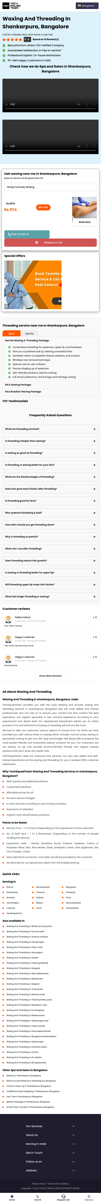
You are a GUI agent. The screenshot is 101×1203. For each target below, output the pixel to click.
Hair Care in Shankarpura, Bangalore (24, 1096)
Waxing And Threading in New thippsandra (27, 973)
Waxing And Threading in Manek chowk (26, 994)
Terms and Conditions (58, 1183)
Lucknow (11, 908)
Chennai (40, 892)
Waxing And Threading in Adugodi (23, 968)
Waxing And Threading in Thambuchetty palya (29, 999)
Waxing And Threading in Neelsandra (25, 978)
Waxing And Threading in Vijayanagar (25, 1041)
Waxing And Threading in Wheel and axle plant (29, 926)
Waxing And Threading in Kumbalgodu (25, 1010)
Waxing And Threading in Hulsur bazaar (26, 1025)
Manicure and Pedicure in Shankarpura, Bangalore (31, 1080)
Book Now (85, 222)
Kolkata (40, 897)
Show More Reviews (50, 675)
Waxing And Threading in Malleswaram (26, 1015)
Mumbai (11, 897)
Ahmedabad (72, 908)
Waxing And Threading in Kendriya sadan (27, 1046)
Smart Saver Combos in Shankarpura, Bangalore (30, 1107)
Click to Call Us (19, 234)
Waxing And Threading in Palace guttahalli (27, 963)
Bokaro (39, 902)
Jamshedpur (13, 902)
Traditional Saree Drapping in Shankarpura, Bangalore (33, 1091)
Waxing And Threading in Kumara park (25, 931)
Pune (68, 897)
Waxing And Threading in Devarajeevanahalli (29, 1031)
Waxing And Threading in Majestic (23, 984)
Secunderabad (73, 902)
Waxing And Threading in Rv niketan (24, 1057)
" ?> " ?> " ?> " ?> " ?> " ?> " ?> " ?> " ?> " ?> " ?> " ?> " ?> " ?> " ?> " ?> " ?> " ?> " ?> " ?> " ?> (50, 187)
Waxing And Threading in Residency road (27, 1005)
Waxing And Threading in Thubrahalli (25, 989)
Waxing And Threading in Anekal (22, 957)
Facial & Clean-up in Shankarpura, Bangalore (29, 1086)
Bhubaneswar (43, 887)
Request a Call (53, 242)
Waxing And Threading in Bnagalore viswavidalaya (31, 1036)
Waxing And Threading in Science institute (27, 936)
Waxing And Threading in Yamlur (22, 1052)
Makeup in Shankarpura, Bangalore (24, 1075)
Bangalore (71, 887)
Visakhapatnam (14, 913)
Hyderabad (12, 892)
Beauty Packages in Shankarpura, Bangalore (28, 1101)
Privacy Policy (38, 1183)
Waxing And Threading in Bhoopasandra (26, 1062)
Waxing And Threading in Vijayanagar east (27, 1020)
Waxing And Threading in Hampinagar (25, 942)
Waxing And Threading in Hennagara (25, 952)
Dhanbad (70, 892)
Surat (38, 908)
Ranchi (10, 887)
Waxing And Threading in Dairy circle (24, 947)
